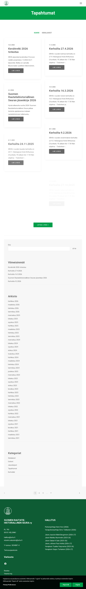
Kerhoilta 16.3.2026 (61, 90)
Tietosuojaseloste (10, 550)
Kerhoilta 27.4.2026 (61, 48)
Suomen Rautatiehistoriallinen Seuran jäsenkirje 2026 (22, 97)
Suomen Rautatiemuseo (13, 580)
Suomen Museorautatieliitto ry (15, 577)
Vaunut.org (8, 574)
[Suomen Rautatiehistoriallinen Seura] (17, 3)
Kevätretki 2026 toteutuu (18, 50)
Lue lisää (16, 70)
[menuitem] (36, 33)
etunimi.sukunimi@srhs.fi (13, 540)
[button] (81, 3)
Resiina (6, 571)
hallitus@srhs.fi (9, 537)
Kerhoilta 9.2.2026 (60, 140)
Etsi (9, 245)
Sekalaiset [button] (47, 33)
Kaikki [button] (36, 33)
